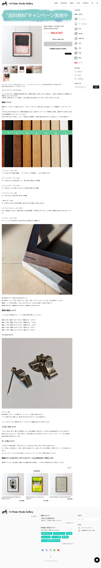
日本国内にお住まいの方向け (58, 48)
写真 (80, 29)
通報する (70, 467)
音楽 (80, 48)
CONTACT (86, 3)
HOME (56, 3)
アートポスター (83, 24)
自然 (80, 43)
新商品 (80, 14)
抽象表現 (81, 38)
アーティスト (82, 19)
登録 (96, 87)
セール (80, 62)
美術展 (80, 33)
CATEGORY (63, 3)
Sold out (58, 44)
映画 (80, 53)
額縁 (80, 58)
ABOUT (72, 3)
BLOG (78, 3)
